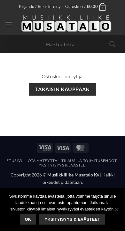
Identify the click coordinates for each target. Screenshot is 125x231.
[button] (40, 6)
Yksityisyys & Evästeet (63, 165)
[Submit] (112, 44)
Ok (28, 219)
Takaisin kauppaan (62, 89)
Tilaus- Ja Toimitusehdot (89, 160)
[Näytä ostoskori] (85, 6)
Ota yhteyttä (42, 160)
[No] (116, 211)
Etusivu (15, 160)
